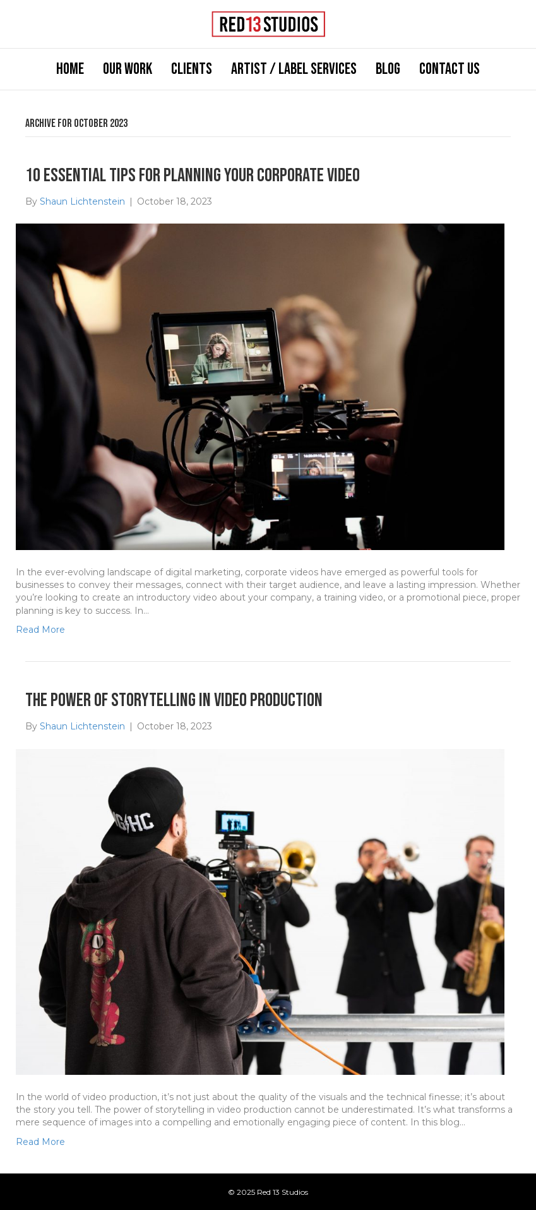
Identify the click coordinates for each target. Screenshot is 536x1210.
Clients (191, 69)
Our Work (127, 69)
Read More (40, 629)
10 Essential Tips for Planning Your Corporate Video (192, 175)
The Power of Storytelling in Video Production (174, 700)
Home (70, 69)
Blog (388, 69)
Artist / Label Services (294, 69)
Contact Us (449, 69)
